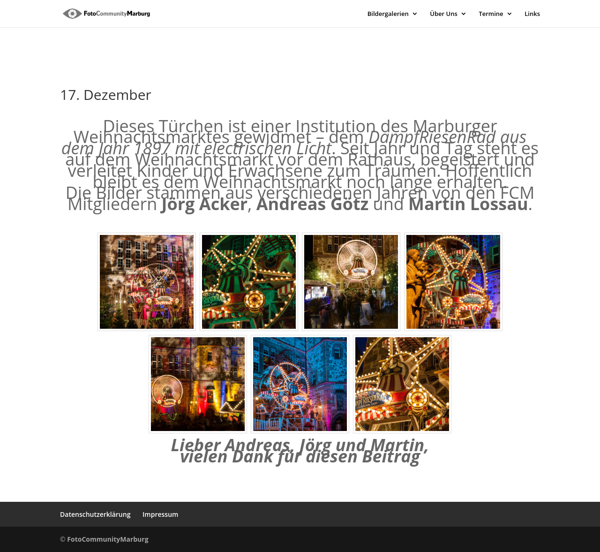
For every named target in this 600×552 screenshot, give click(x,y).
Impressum (160, 514)
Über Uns (443, 14)
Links (532, 14)
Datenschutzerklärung (95, 514)
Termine (491, 14)
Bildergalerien (388, 14)
